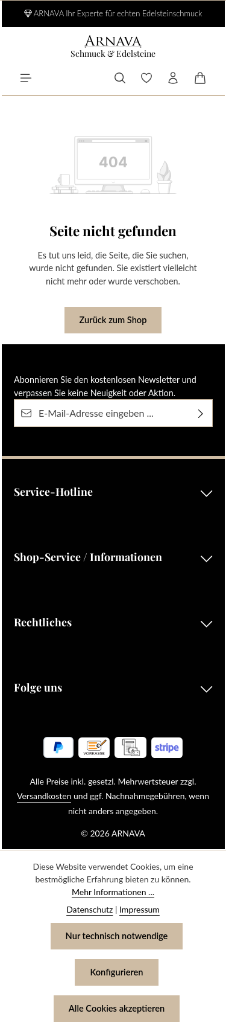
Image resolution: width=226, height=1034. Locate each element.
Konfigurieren (116, 972)
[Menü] (26, 78)
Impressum (139, 909)
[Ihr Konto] (173, 78)
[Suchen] (120, 78)
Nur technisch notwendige (116, 936)
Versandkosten (44, 796)
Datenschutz (89, 909)
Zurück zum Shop (113, 320)
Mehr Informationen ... (113, 892)
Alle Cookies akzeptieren (116, 1008)
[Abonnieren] (201, 414)
